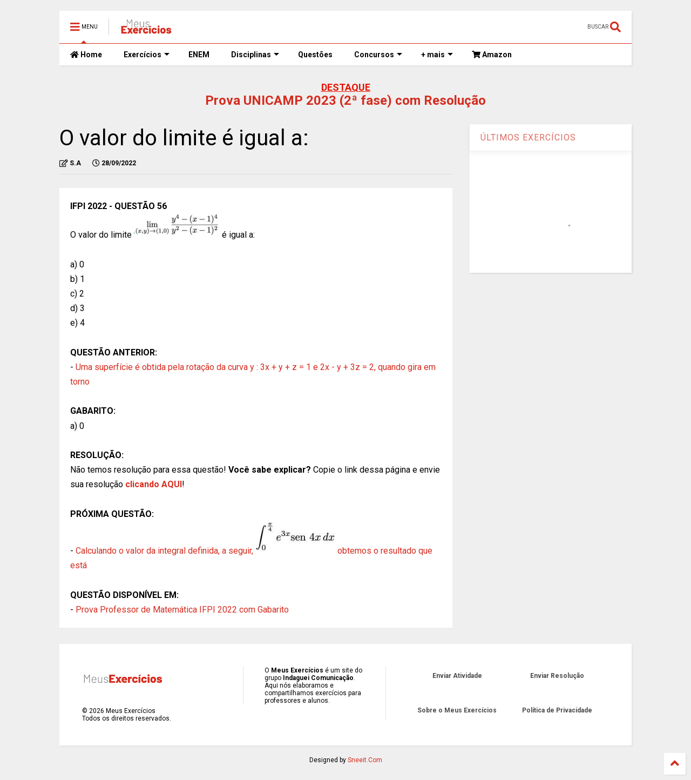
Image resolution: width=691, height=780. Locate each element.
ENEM (198, 54)
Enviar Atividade (457, 676)
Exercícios (147, 54)
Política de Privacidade (557, 710)
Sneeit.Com (365, 760)
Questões (315, 54)
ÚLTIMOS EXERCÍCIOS (528, 137)
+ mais (437, 54)
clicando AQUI (153, 484)
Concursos (378, 54)
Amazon (492, 54)
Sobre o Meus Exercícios (457, 710)
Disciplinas (255, 54)
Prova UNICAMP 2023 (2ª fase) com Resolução (345, 100)
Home (86, 54)
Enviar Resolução (557, 676)
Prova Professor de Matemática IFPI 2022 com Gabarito (182, 609)
